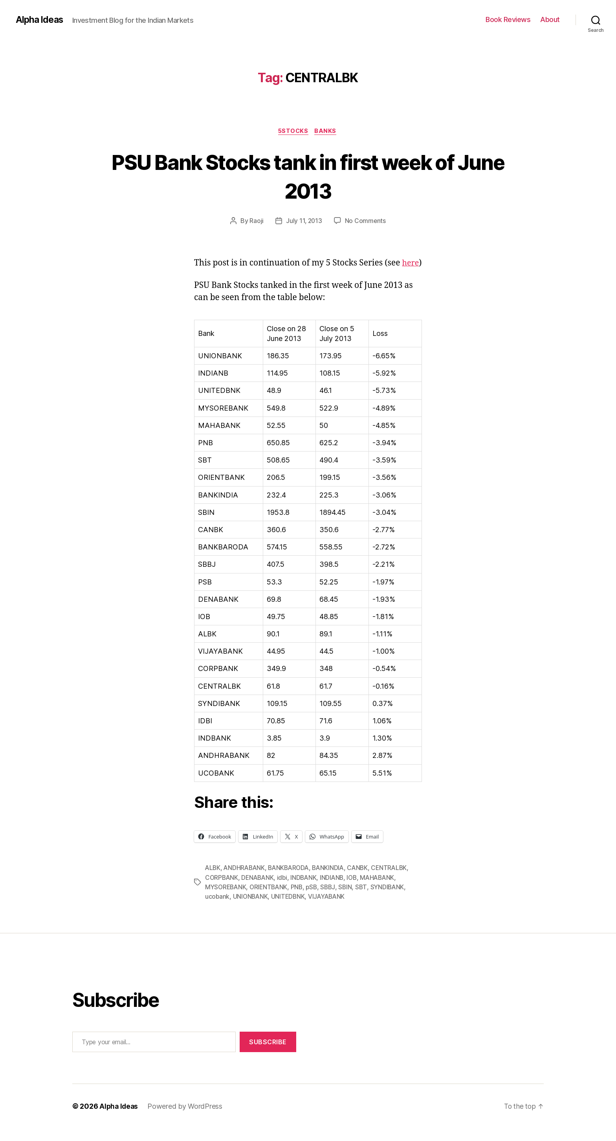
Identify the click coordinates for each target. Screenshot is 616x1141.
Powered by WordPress (186, 1119)
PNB (300, 900)
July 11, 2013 (304, 222)
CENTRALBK (396, 881)
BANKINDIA (333, 881)
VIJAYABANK (329, 909)
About (550, 19)
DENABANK (259, 890)
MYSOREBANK (226, 900)
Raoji (256, 222)
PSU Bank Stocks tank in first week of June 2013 (308, 176)
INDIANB (336, 890)
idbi (285, 890)
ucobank (217, 909)
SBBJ (332, 900)
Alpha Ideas (40, 19)
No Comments (366, 222)
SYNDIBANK (393, 900)
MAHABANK (383, 890)
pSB (315, 900)
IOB (356, 890)
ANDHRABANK (245, 881)
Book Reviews (508, 19)
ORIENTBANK (271, 900)
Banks (328, 131)
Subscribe (268, 1054)
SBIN (350, 900)
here (203, 276)
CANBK (363, 881)
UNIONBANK (251, 909)
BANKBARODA (291, 881)
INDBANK (306, 890)
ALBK (213, 881)
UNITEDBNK (290, 909)
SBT (366, 900)
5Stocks (293, 131)
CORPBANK (222, 890)
